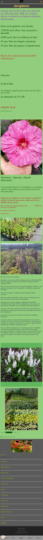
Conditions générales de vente (21, 532)
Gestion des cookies (22, 530)
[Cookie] (3, 537)
